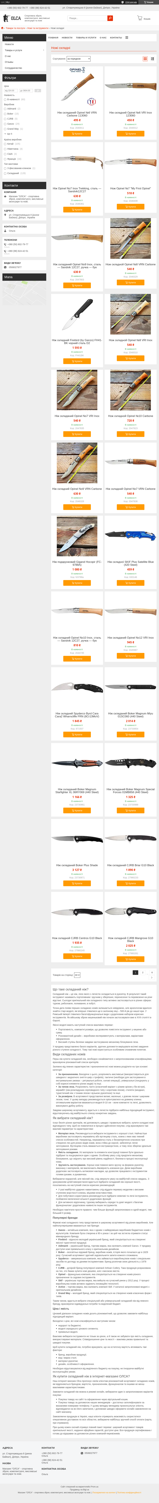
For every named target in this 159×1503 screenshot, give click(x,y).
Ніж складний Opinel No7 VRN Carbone (130, 488)
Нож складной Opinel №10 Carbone (130, 416)
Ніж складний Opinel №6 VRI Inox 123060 (130, 114)
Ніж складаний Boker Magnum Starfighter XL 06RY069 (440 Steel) (77, 791)
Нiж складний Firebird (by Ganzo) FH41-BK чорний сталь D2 (77, 342)
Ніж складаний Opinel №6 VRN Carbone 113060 (77, 114)
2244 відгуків (131, 2)
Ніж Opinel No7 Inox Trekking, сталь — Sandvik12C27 (77, 190)
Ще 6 (9, 134)
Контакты (116, 37)
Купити (78, 133)
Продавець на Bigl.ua (79, 1490)
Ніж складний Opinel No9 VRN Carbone (77, 488)
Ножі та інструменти (37, 28)
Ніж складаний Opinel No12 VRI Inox (131, 637)
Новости (67, 37)
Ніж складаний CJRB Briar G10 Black (130, 865)
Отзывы (9, 62)
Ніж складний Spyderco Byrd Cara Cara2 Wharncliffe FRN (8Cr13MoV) (77, 715)
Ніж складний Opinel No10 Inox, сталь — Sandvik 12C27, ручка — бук (77, 639)
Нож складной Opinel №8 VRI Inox (130, 340)
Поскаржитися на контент (104, 1492)
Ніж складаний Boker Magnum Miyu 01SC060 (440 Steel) (130, 715)
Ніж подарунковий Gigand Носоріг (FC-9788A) (77, 563)
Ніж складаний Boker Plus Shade (77, 865)
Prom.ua (94, 1487)
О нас (103, 37)
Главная (53, 37)
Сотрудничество (13, 68)
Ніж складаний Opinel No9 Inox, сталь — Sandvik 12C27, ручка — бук (77, 266)
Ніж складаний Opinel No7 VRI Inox (77, 416)
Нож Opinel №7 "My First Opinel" (130, 188)
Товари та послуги (15, 28)
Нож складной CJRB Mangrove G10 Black (130, 940)
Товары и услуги (86, 37)
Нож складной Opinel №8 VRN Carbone (131, 264)
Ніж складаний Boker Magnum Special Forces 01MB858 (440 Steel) (131, 791)
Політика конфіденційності (129, 1492)
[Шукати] (110, 18)
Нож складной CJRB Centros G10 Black (77, 938)
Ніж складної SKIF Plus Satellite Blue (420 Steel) (130, 563)
